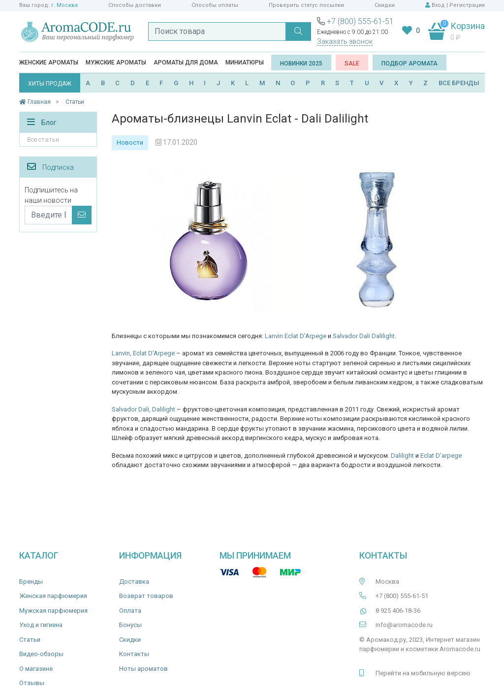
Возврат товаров (146, 595)
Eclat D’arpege (441, 455)
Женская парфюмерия (53, 595)
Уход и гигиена (41, 625)
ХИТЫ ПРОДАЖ (49, 83)
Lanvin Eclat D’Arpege (295, 336)
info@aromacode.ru (404, 625)
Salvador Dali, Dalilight (143, 409)
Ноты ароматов (143, 668)
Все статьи (43, 139)
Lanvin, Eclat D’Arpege (143, 353)
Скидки (385, 5)
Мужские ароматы (116, 62)
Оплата (130, 610)
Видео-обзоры (41, 654)
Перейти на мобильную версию (423, 673)
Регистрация (467, 5)
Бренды (31, 581)
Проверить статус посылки (306, 5)
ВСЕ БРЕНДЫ (459, 83)
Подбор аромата (409, 63)
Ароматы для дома (186, 62)
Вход (438, 5)
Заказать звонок (345, 41)
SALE (352, 63)
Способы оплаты (214, 5)
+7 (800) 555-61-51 (360, 21)
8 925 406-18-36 (398, 610)
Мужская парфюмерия (53, 610)
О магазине (36, 668)
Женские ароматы (48, 62)
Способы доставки (134, 5)
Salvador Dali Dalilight (364, 336)
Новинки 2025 (301, 63)
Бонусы (130, 625)
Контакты (134, 654)
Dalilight (402, 455)
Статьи (29, 639)
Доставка (134, 581)
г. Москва (64, 5)
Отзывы (31, 683)
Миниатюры (244, 62)
